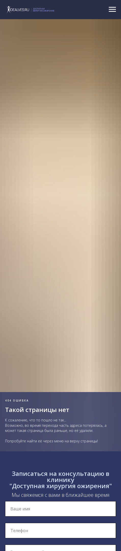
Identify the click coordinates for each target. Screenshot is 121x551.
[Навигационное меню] (112, 9)
